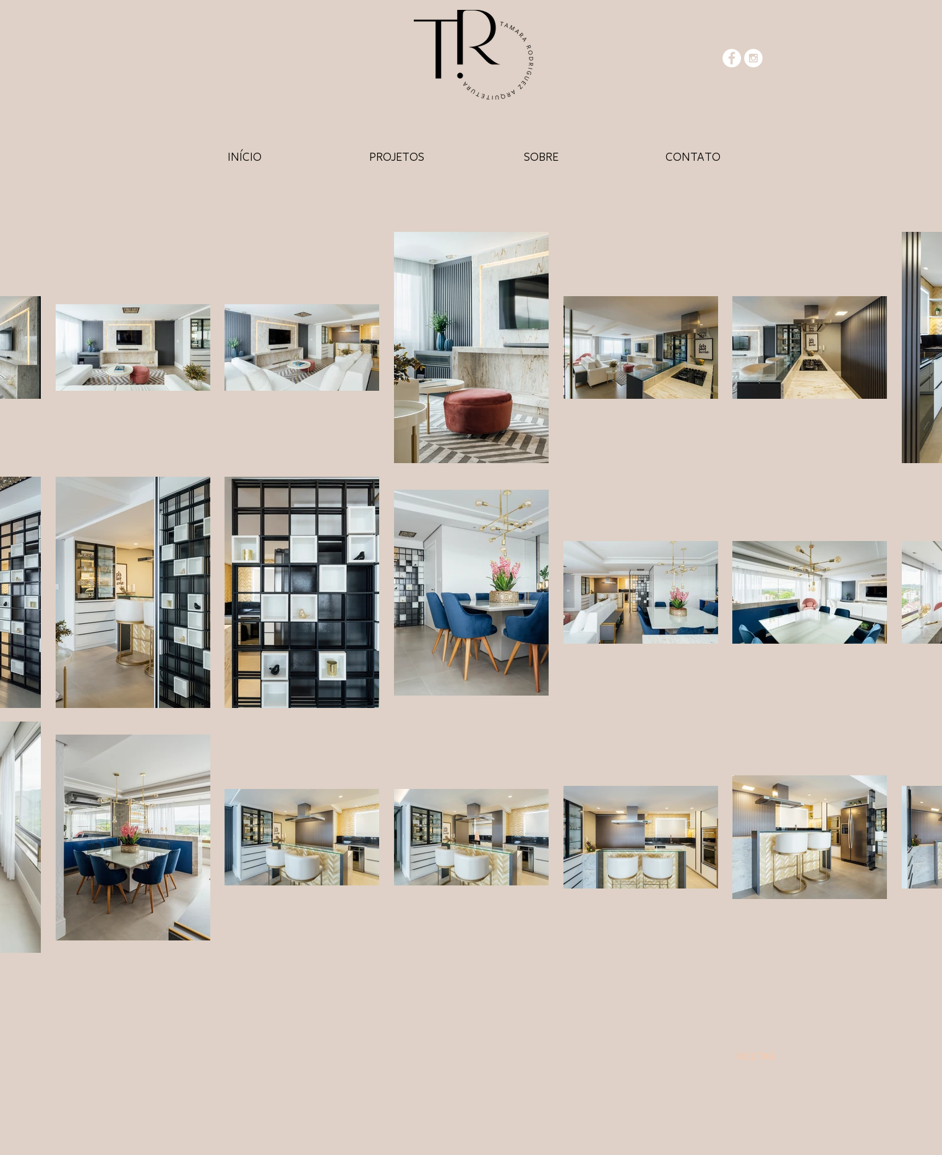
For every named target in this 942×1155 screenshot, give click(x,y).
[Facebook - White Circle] (731, 58)
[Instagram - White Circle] (753, 58)
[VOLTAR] (755, 1057)
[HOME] (245, 156)
